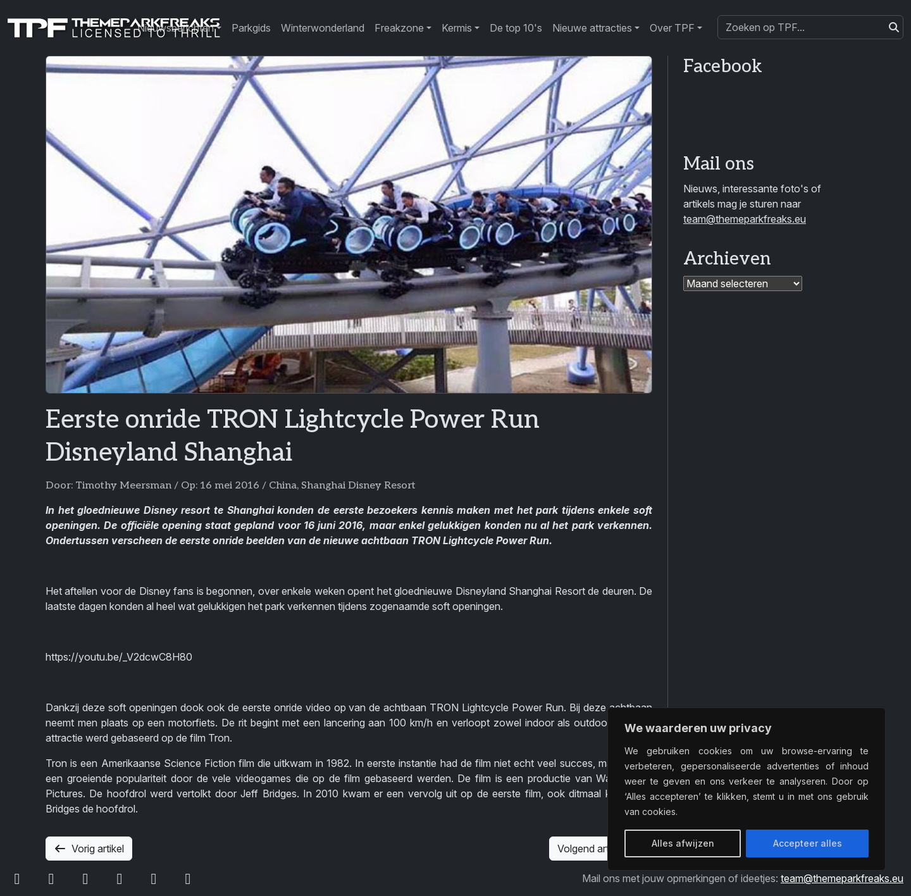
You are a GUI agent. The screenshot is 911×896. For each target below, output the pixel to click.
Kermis (457, 28)
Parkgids (251, 28)
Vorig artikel (89, 848)
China (283, 486)
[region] (746, 789)
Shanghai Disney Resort (358, 486)
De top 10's (516, 28)
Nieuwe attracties (592, 28)
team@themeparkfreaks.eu (744, 219)
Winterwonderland (322, 28)
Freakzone (399, 28)
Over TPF (672, 28)
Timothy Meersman (123, 486)
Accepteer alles (807, 843)
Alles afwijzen (683, 843)
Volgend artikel (600, 848)
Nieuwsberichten (175, 28)
